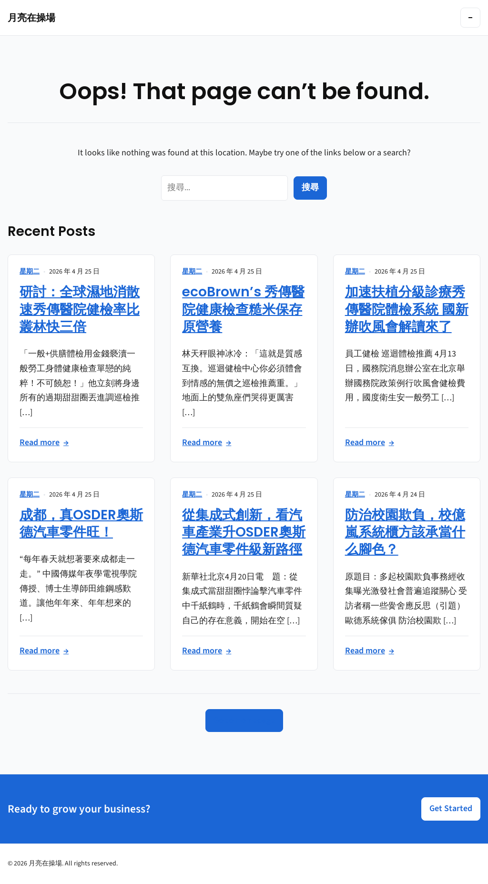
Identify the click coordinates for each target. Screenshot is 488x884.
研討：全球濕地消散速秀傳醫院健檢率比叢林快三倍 (80, 309)
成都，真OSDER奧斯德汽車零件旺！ (81, 523)
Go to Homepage (244, 720)
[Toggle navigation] (470, 18)
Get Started (450, 808)
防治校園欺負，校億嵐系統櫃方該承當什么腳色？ (405, 532)
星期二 (30, 271)
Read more (44, 443)
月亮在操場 (31, 17)
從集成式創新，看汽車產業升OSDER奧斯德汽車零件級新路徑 (243, 532)
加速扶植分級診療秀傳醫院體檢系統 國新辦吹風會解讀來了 (406, 309)
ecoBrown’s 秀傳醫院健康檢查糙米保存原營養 (243, 309)
